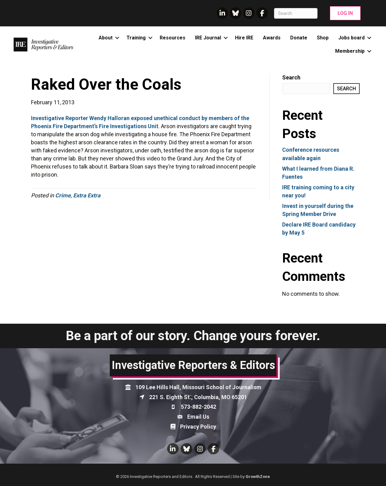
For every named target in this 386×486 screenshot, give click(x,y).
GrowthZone (258, 476)
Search (291, 77)
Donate (298, 38)
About (106, 38)
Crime (63, 195)
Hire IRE (244, 38)
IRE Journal (208, 38)
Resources (172, 38)
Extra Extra (86, 195)
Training (136, 38)
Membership (350, 51)
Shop (323, 38)
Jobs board (351, 38)
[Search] (296, 13)
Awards (272, 38)
